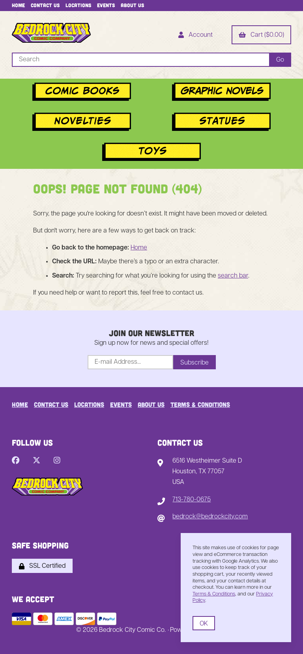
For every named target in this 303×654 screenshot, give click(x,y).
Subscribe (194, 363)
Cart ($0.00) (261, 36)
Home (18, 5)
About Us (132, 5)
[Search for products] (140, 60)
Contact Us (45, 5)
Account (195, 36)
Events (106, 5)
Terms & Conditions (200, 404)
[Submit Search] (280, 60)
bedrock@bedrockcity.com (210, 517)
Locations (78, 5)
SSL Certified (42, 566)
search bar (233, 276)
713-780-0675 (191, 500)
